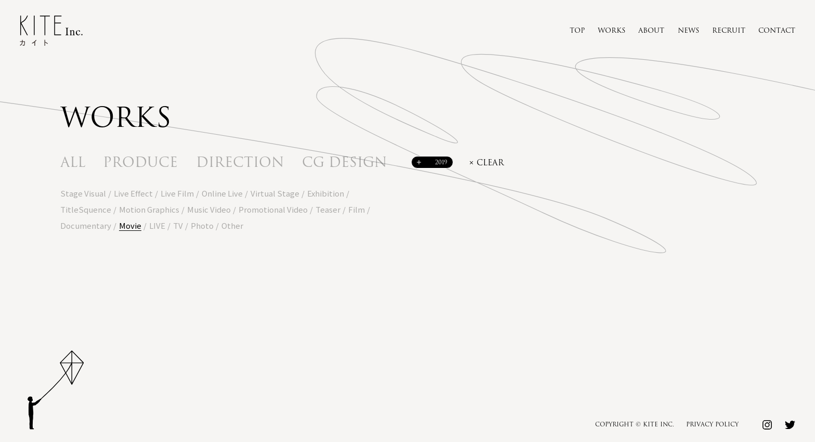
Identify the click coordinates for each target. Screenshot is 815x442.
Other (232, 225)
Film (356, 209)
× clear (486, 163)
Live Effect (133, 193)
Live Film (177, 193)
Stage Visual (83, 193)
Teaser (328, 209)
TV (178, 225)
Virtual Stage (275, 193)
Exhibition (325, 193)
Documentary (85, 225)
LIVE (157, 225)
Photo (202, 225)
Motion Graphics (149, 209)
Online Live (222, 193)
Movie (130, 225)
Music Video (209, 209)
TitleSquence (85, 209)
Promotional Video (273, 209)
